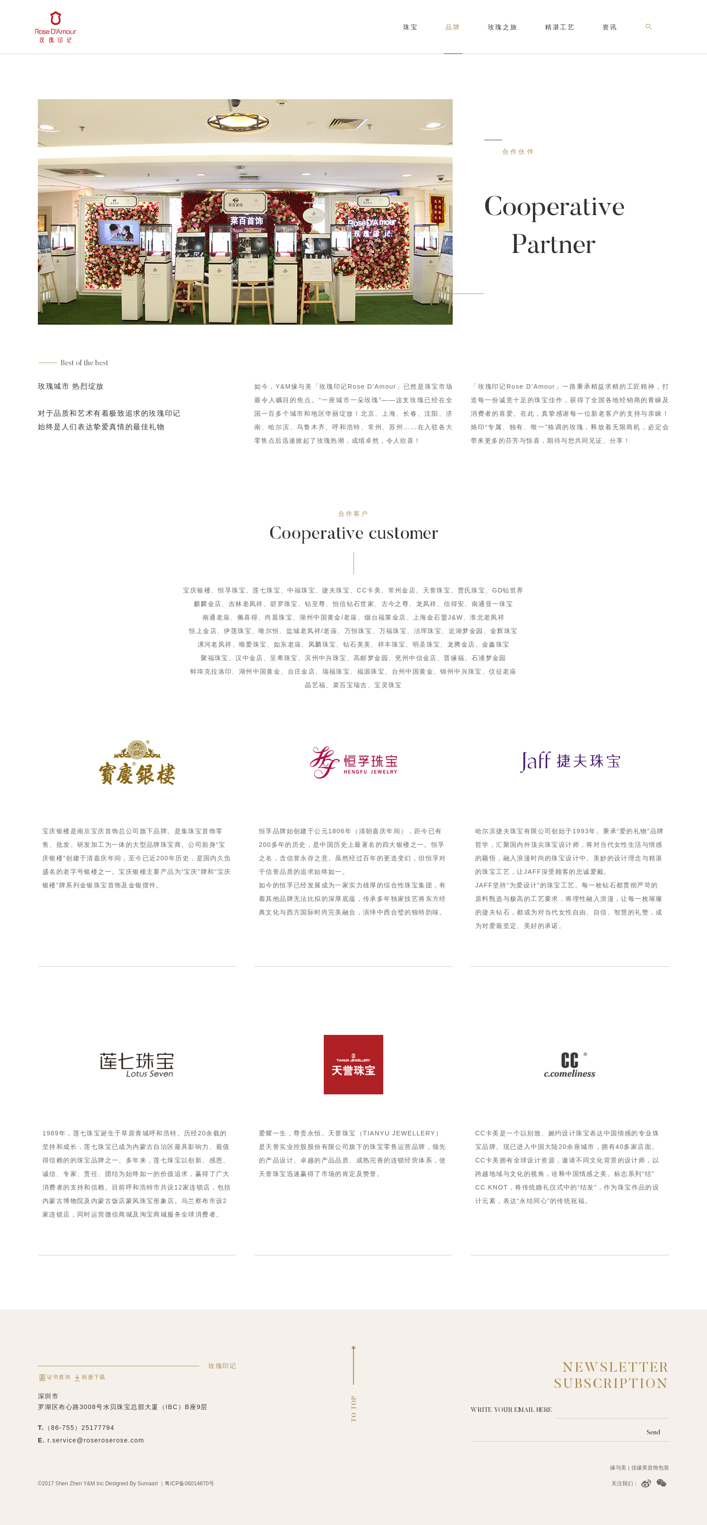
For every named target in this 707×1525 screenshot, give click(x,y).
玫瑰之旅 (503, 27)
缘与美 (618, 1468)
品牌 (453, 27)
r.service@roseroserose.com (95, 1440)
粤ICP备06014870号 (189, 1483)
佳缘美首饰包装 (650, 1468)
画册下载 (89, 1377)
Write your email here (511, 1410)
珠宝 (410, 27)
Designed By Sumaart (131, 1483)
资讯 (610, 27)
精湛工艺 (560, 27)
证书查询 (55, 1377)
